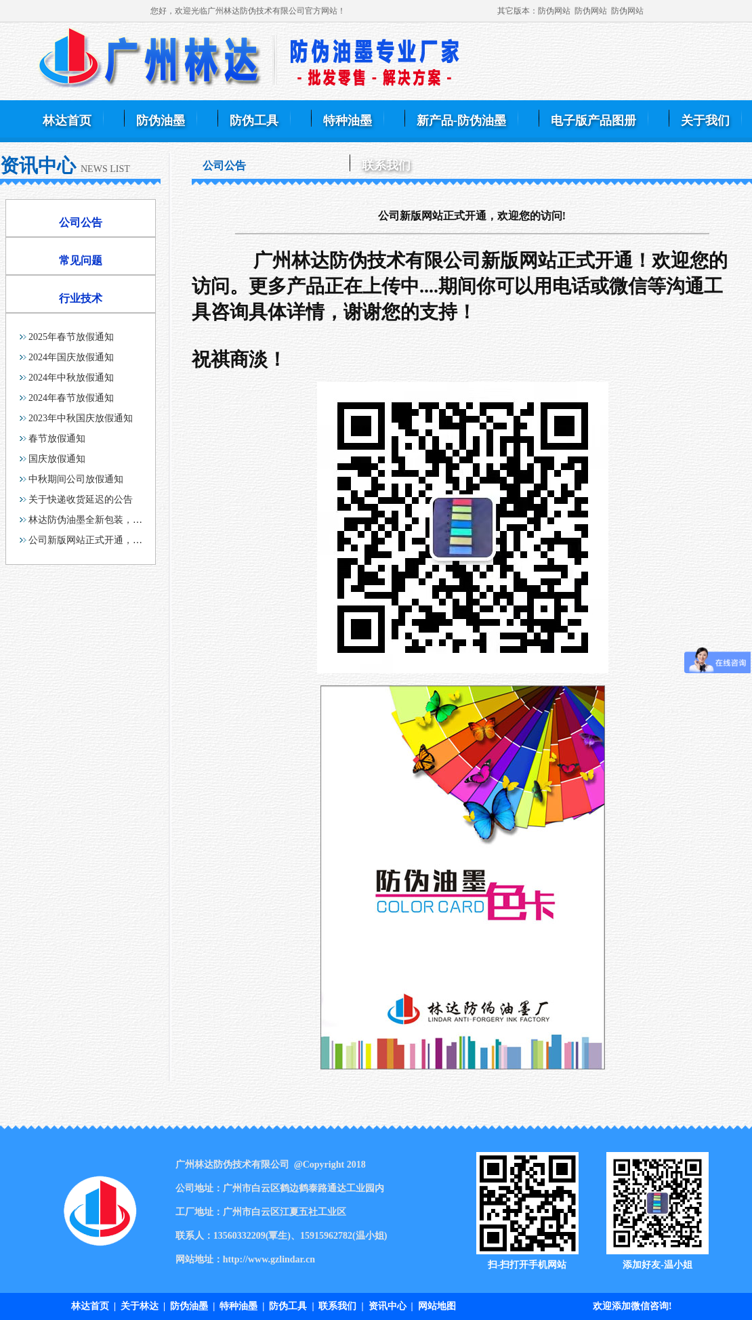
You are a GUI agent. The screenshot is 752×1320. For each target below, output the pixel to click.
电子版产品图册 (593, 120)
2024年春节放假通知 (71, 398)
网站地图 (437, 1306)
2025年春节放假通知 (71, 337)
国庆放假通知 (56, 459)
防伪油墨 (160, 120)
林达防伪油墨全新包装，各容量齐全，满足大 (123, 520)
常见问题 (80, 260)
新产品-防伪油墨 (461, 120)
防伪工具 (254, 120)
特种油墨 (347, 120)
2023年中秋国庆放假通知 (80, 418)
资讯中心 (387, 1306)
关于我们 (705, 120)
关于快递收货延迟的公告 (80, 499)
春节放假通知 (56, 438)
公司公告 (80, 222)
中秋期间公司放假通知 (75, 479)
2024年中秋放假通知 (71, 377)
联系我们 (386, 165)
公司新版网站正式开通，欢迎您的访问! (110, 540)
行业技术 (80, 298)
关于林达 (140, 1306)
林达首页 (67, 120)
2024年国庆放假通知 (71, 357)
